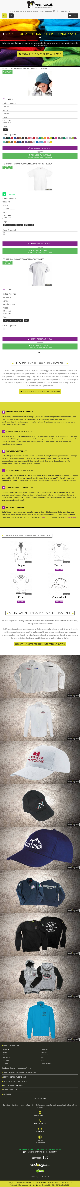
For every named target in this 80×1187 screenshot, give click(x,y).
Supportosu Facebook (40, 1141)
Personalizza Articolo (40, 148)
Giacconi (44, 1052)
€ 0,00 (72, 15)
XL (21, 320)
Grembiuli (44, 1055)
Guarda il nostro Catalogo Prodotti (40, 391)
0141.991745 (46, 517)
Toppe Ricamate (46, 1063)
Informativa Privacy (24, 1068)
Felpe (5, 1052)
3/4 (5, 225)
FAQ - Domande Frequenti (13, 1085)
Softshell (6, 1060)
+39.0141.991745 (40, 1123)
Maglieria (6, 1058)
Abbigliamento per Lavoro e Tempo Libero (19, 1073)
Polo (42, 1058)
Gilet (5, 1055)
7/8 (16, 225)
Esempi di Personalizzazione (14, 1077)
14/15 (31, 225)
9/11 (21, 225)
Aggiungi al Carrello (40, 156)
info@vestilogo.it (71, 517)
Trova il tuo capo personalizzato (40, 54)
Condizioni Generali (9, 1068)
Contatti (65, 11)
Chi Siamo (20, 11)
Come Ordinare (46, 11)
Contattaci (40, 1132)
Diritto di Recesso (10, 1090)
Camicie (6, 1049)
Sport (43, 1060)
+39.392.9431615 (40, 1115)
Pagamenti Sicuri (31, 11)
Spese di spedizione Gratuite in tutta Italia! (40, 1149)
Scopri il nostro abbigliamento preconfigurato (40, 644)
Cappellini (44, 1049)
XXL (26, 320)
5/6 (10, 225)
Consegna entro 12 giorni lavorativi (40, 1152)
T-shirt (5, 1063)
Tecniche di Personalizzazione (15, 1081)
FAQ (12, 11)
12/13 (26, 225)
